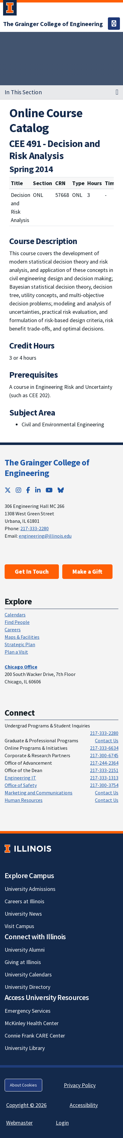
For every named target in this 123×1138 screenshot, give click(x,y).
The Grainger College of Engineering (47, 467)
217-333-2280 (34, 528)
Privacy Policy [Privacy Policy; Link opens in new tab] (80, 1085)
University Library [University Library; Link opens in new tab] (25, 1047)
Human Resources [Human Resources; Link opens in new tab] (24, 800)
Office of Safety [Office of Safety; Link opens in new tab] (21, 785)
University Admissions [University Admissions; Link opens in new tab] (30, 888)
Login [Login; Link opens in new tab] (62, 1122)
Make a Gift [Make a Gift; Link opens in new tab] (87, 571)
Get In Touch (32, 571)
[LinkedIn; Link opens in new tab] (38, 490)
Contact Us (106, 740)
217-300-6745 (104, 755)
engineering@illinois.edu (45, 536)
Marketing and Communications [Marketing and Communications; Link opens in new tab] (38, 792)
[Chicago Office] (21, 667)
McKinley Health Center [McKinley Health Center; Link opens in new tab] (32, 1023)
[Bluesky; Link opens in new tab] (61, 490)
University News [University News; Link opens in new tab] (23, 913)
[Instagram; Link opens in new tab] (18, 490)
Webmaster (19, 1122)
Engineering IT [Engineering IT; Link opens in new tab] (20, 778)
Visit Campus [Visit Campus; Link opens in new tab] (19, 926)
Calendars (15, 614)
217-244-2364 (104, 763)
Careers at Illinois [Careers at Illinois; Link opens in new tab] (24, 901)
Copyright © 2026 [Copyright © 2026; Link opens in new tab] (26, 1105)
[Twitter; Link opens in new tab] (8, 490)
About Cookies (23, 1085)
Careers (13, 629)
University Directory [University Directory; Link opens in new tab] (27, 986)
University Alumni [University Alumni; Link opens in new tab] (25, 949)
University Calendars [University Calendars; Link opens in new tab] (28, 974)
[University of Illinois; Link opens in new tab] (28, 848)
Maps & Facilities (22, 637)
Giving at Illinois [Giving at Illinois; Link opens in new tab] (23, 962)
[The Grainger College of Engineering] (53, 24)
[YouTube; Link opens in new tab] (49, 490)
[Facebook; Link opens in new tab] (28, 490)
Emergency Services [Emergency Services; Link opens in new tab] (28, 1010)
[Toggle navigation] (114, 23)
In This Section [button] (23, 92)
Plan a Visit (16, 652)
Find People (17, 622)
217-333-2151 (104, 770)
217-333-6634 (104, 748)
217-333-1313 (104, 778)
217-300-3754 (104, 785)
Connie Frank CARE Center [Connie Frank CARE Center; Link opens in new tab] (35, 1035)
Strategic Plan (20, 644)
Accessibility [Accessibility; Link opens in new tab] (84, 1105)
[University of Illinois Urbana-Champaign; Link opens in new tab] (10, 9)
